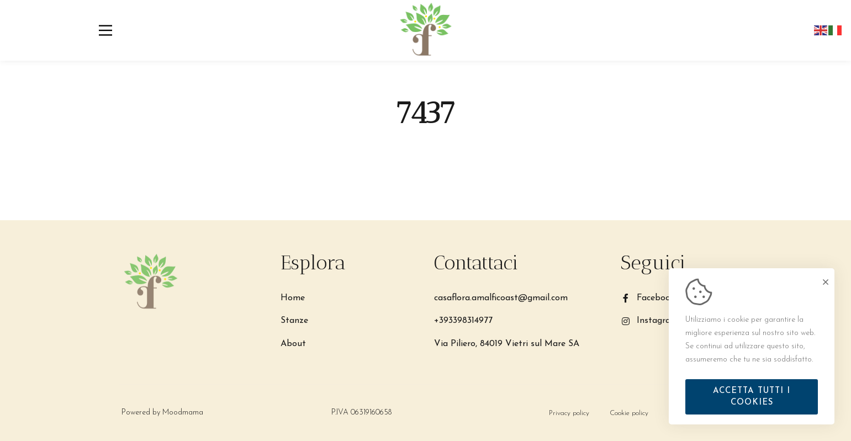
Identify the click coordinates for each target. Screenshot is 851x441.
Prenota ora (696, 30)
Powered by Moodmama (161, 412)
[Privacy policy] (569, 413)
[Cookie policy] (629, 413)
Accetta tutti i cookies (751, 397)
